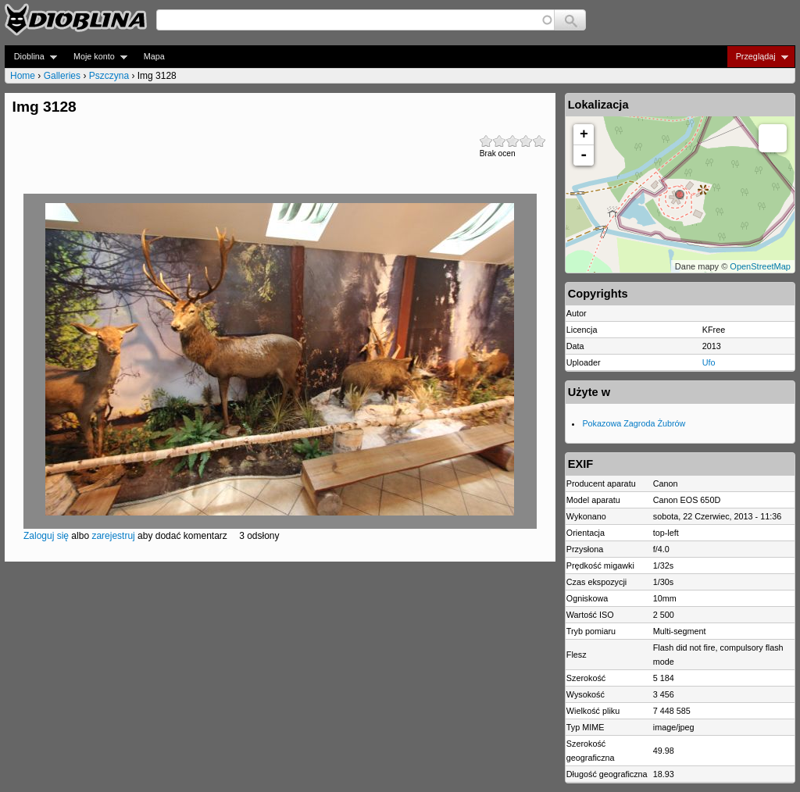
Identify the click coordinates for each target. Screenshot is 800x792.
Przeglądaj (757, 57)
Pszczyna (109, 75)
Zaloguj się (46, 535)
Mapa (154, 56)
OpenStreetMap (760, 266)
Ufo (709, 362)
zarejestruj (112, 535)
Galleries (62, 75)
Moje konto (95, 57)
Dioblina (31, 57)
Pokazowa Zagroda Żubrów (633, 423)
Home (22, 75)
